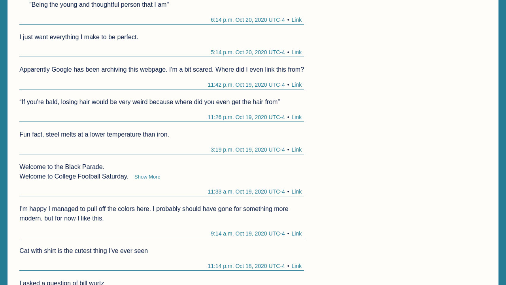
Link (297, 20)
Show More (147, 177)
